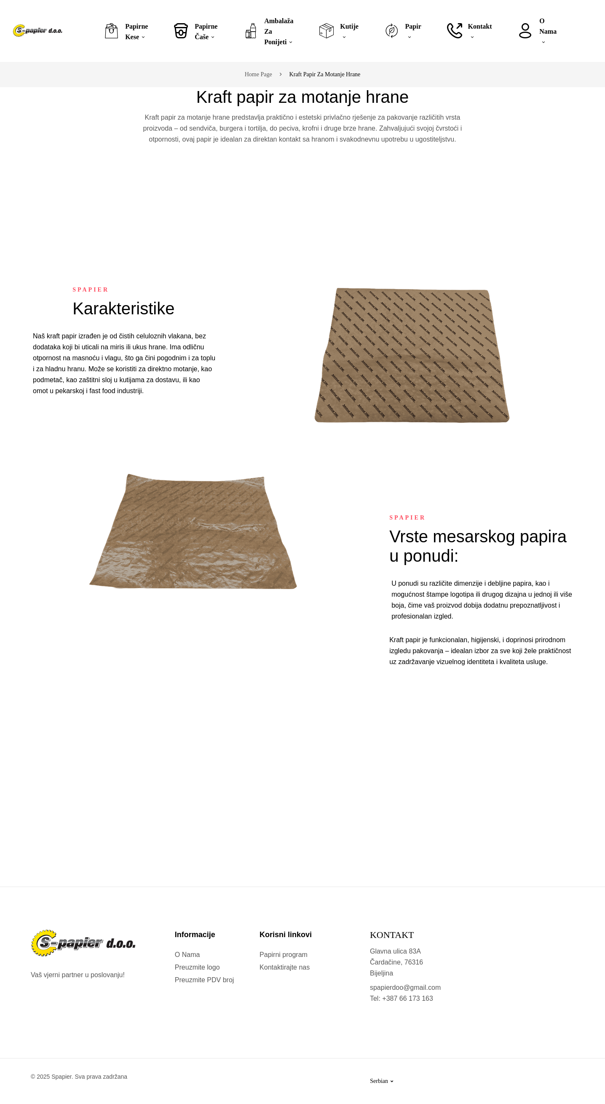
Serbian (381, 1081)
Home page (258, 74)
